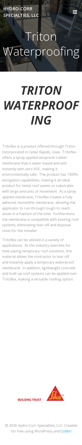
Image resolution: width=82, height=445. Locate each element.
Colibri (66, 431)
